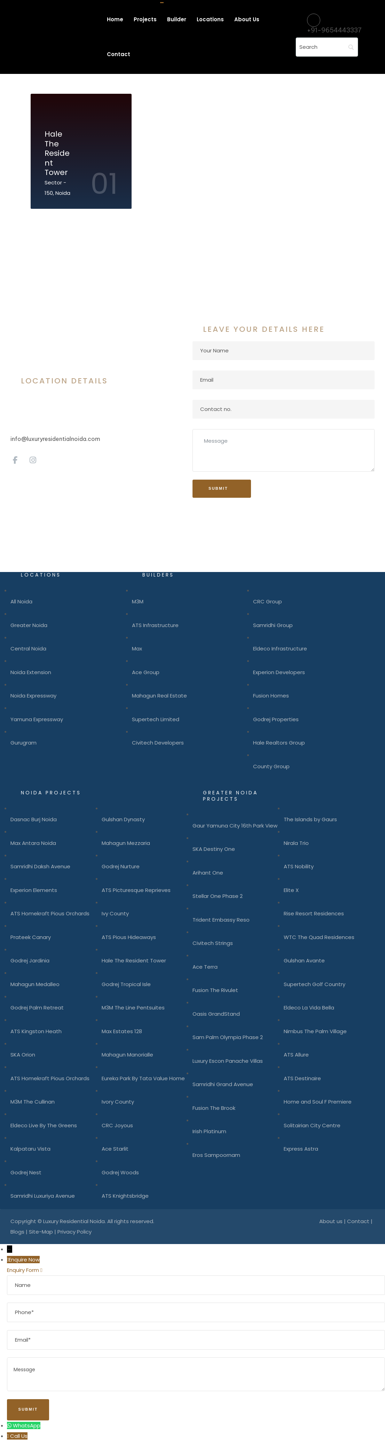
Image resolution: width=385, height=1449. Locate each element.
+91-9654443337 (334, 30)
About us (331, 1221)
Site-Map (41, 1231)
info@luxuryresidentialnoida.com (55, 438)
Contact (358, 1221)
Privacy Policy (74, 1231)
